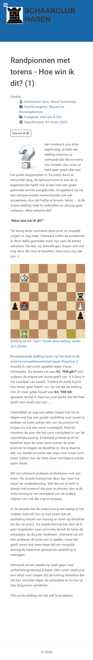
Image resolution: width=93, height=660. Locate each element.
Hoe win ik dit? (51, 117)
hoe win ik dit (20, 133)
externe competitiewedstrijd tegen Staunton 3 (44, 361)
